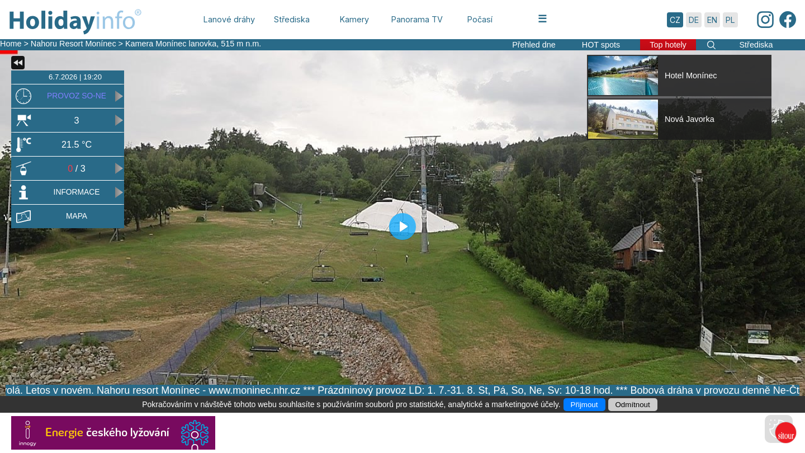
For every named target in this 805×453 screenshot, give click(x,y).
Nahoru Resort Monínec (73, 43)
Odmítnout (632, 404)
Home (10, 43)
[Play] (402, 226)
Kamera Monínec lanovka (170, 43)
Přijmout (584, 404)
